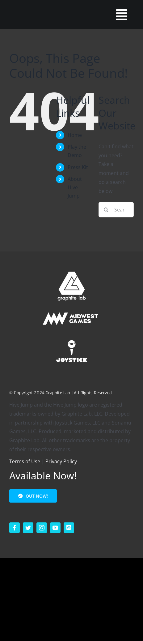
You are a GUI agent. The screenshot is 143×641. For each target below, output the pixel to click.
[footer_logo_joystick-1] (71, 338)
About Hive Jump (75, 187)
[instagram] (41, 527)
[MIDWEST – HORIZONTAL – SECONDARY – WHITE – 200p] (72, 310)
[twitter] (28, 527)
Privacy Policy (61, 461)
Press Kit (78, 167)
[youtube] (55, 527)
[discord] (69, 527)
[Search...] (116, 209)
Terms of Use (24, 461)
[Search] (106, 209)
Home (75, 135)
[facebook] (14, 527)
